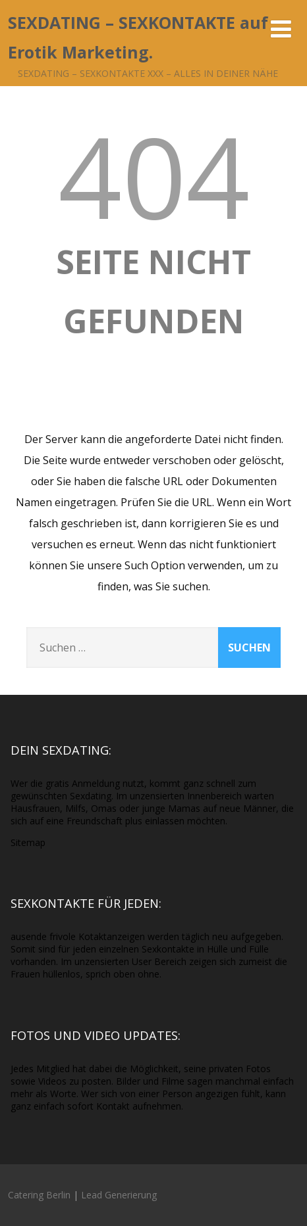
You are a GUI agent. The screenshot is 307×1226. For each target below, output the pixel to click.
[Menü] (281, 28)
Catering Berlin (39, 1195)
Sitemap (28, 842)
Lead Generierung (119, 1195)
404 (154, 175)
